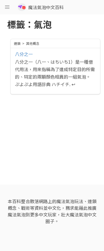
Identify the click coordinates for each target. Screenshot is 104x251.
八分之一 (24, 54)
